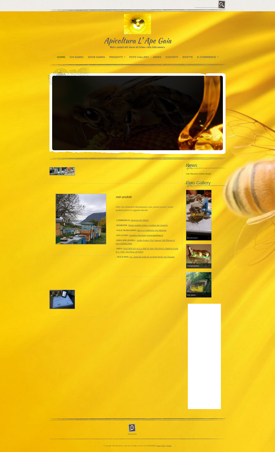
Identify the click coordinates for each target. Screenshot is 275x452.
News (157, 57)
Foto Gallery (139, 57)
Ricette (187, 57)
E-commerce (207, 57)
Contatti (172, 57)
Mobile (169, 446)
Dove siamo (96, 57)
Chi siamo (77, 57)
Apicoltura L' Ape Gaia (137, 40)
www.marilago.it (155, 235)
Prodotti (117, 57)
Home (61, 57)
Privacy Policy (161, 446)
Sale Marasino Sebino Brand (198, 174)
